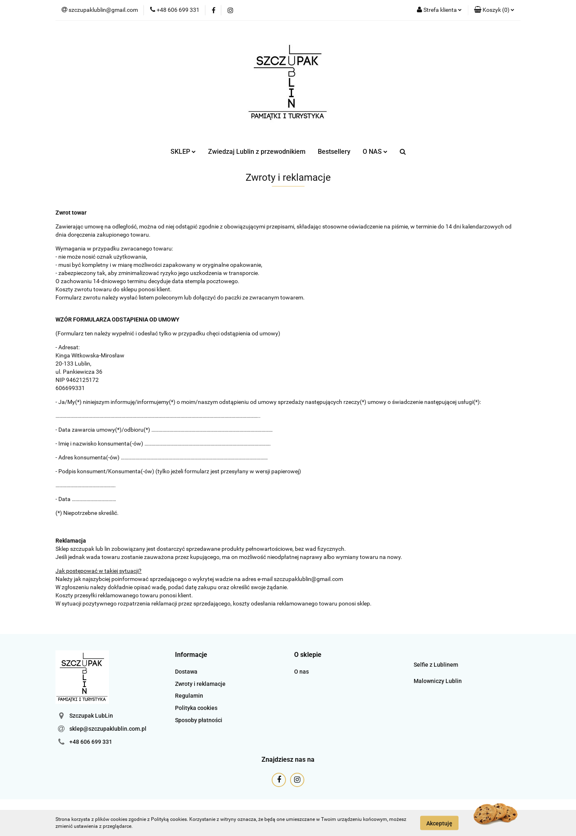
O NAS (375, 151)
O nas (301, 671)
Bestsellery (334, 151)
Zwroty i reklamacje (200, 684)
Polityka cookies (196, 708)
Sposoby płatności (198, 720)
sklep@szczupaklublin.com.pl (107, 728)
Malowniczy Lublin (438, 681)
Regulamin (189, 695)
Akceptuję (439, 823)
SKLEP (183, 151)
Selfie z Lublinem (436, 664)
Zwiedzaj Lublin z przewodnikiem (257, 151)
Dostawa (186, 671)
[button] (494, 10)
